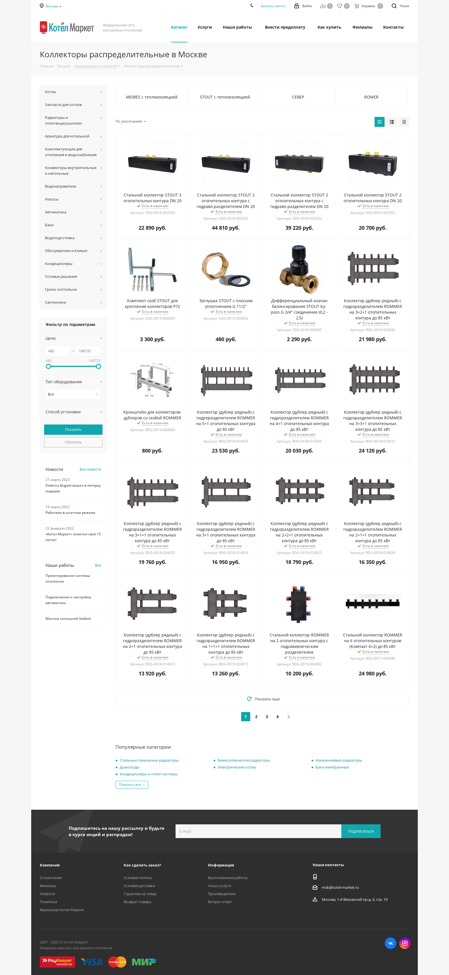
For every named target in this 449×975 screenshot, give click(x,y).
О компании (51, 877)
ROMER (371, 97)
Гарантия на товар (140, 893)
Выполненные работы (228, 877)
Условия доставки (139, 885)
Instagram (405, 943)
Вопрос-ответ (220, 901)
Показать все (130, 784)
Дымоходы (129, 767)
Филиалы (48, 885)
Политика (48, 901)
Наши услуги (219, 885)
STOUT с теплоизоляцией (225, 97)
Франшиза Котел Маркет (62, 909)
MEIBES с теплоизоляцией (152, 97)
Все (98, 565)
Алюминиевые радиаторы (339, 760)
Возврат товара (137, 901)
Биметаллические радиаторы (244, 760)
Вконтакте (390, 943)
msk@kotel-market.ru (340, 887)
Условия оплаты (138, 877)
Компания (50, 865)
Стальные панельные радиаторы (149, 760)
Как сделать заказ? (142, 865)
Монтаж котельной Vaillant (68, 618)
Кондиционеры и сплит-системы (149, 774)
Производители (222, 893)
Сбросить (73, 442)
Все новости (90, 469)
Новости (47, 893)
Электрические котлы (237, 767)
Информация (221, 865)
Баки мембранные (332, 767)
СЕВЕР (298, 97)
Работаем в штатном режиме (70, 512)
